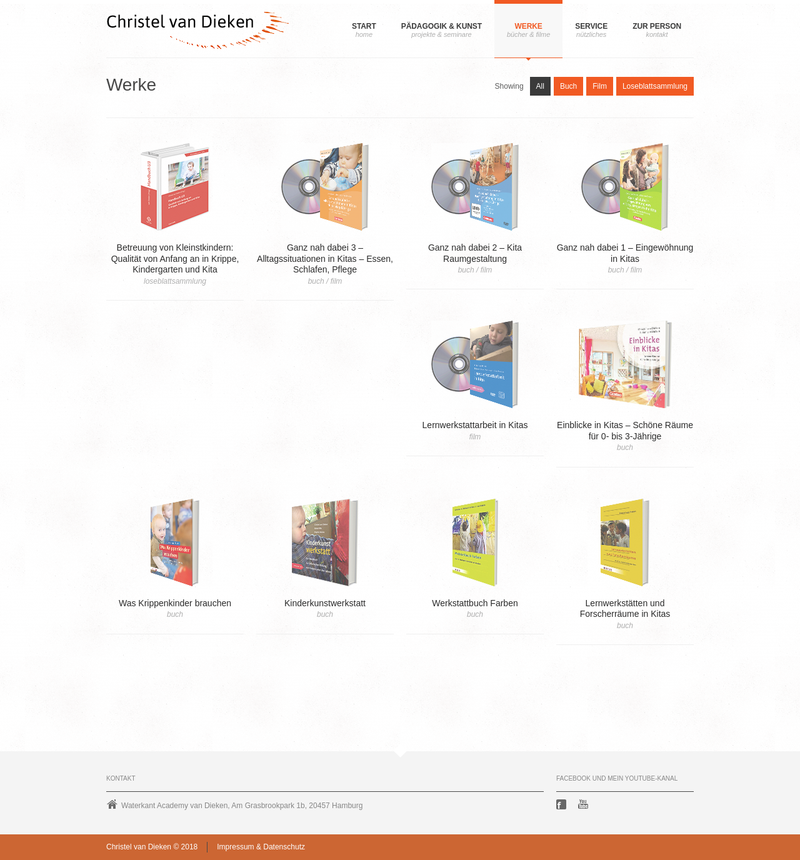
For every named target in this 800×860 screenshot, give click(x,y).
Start (364, 26)
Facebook (562, 804)
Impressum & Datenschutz (261, 846)
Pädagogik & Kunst (441, 26)
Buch (568, 86)
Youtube (584, 804)
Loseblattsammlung (655, 86)
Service (591, 26)
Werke (528, 26)
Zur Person (656, 26)
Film (599, 86)
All (540, 86)
